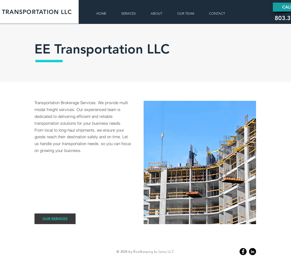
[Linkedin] (252, 251)
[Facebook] (243, 251)
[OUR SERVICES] (55, 218)
